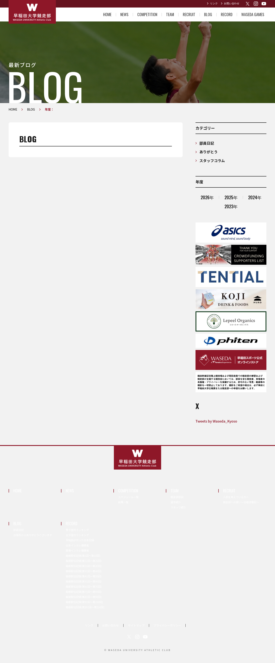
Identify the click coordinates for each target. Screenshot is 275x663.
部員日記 (206, 143)
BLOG (208, 14)
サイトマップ (136, 625)
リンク (214, 3)
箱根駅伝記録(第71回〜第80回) (84, 591)
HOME (107, 14)
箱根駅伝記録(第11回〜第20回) (84, 561)
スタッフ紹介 (178, 507)
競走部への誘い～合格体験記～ (241, 502)
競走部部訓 (177, 497)
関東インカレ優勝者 (77, 550)
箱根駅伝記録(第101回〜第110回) (85, 607)
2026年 (207, 197)
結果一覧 (123, 502)
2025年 (231, 197)
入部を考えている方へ (236, 497)
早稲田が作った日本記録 (80, 540)
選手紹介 (176, 502)
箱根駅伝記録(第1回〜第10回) (83, 555)
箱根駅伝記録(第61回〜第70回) (84, 586)
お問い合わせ (231, 3)
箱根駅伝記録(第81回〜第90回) (84, 597)
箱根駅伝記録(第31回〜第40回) (84, 571)
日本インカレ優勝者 (77, 545)
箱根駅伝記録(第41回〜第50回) (84, 576)
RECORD (226, 14)
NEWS (124, 14)
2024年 (254, 197)
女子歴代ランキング (77, 535)
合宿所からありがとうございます (32, 535)
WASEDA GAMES (252, 14)
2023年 (231, 206)
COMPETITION (147, 14)
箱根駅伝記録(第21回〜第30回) (84, 566)
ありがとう (208, 151)
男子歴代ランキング (77, 530)
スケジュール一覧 (128, 497)
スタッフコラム (212, 160)
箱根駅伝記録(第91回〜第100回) (84, 602)
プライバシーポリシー (167, 625)
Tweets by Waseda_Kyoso (216, 421)
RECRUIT (189, 14)
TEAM (170, 14)
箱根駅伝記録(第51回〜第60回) (84, 581)
